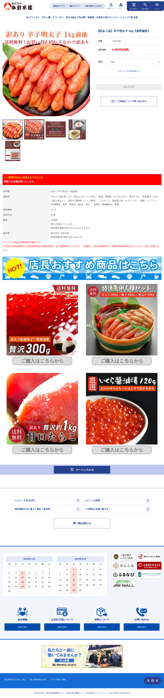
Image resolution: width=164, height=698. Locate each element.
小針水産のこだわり (93, 6)
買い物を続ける (82, 523)
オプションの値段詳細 (128, 71)
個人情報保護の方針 (38, 680)
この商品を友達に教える (97, 509)
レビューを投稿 (92, 500)
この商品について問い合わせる (129, 101)
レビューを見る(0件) (25, 500)
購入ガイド (75, 6)
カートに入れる (82, 469)
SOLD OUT (129, 87)
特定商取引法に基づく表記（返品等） (33, 509)
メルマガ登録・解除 (58, 680)
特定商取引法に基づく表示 (15, 680)
